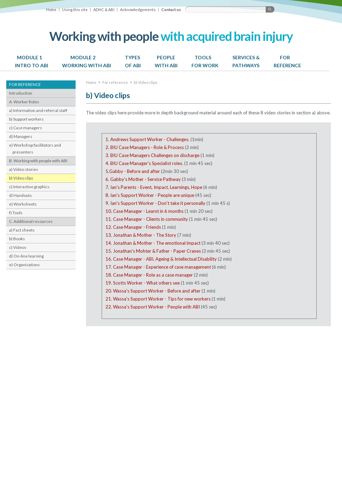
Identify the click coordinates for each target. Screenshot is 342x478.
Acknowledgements (138, 9)
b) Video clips (21, 178)
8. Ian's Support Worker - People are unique (149, 195)
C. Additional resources (31, 221)
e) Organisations (24, 264)
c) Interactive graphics (29, 186)
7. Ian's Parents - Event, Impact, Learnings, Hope (153, 187)
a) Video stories (23, 169)
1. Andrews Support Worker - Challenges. (147, 139)
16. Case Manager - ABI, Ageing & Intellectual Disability (161, 259)
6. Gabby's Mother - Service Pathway (143, 179)
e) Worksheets (23, 204)
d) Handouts (20, 195)
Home (51, 9)
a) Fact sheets (22, 230)
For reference (115, 82)
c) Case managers (25, 127)
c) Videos (17, 247)
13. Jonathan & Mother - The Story (140, 235)
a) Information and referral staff (38, 110)
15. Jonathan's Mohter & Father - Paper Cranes (153, 251)
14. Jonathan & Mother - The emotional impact (153, 243)
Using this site (75, 9)
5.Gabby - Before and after (132, 171)
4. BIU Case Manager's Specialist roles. (144, 163)
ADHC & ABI (103, 9)
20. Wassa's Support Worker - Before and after (152, 291)
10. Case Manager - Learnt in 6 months (144, 211)
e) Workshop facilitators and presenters (35, 148)
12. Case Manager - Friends (133, 227)
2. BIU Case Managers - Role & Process (144, 147)
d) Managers (20, 136)
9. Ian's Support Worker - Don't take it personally (155, 203)
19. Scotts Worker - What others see (142, 283)
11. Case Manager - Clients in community (146, 219)
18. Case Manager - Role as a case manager (149, 275)
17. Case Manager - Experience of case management (158, 267)
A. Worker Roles (24, 101)
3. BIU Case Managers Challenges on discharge (152, 155)
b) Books (17, 238)
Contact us (171, 9)
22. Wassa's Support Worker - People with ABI (152, 307)
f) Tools (16, 212)
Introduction (20, 93)
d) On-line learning (26, 256)
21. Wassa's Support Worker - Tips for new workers (158, 299)
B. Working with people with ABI (38, 160)
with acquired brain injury (171, 36)
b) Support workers (26, 119)
